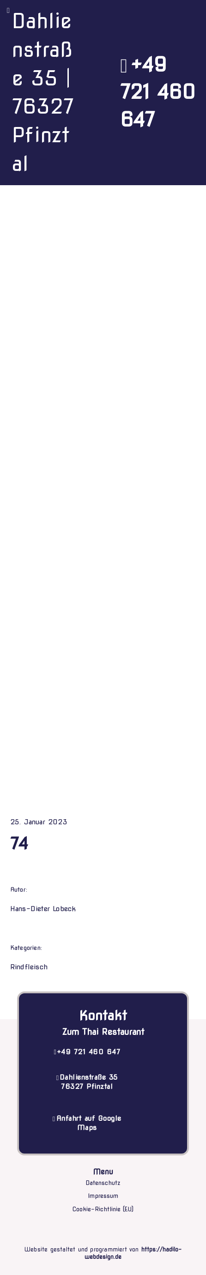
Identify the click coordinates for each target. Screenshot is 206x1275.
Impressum (103, 1195)
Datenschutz (103, 1182)
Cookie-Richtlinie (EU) (103, 1209)
